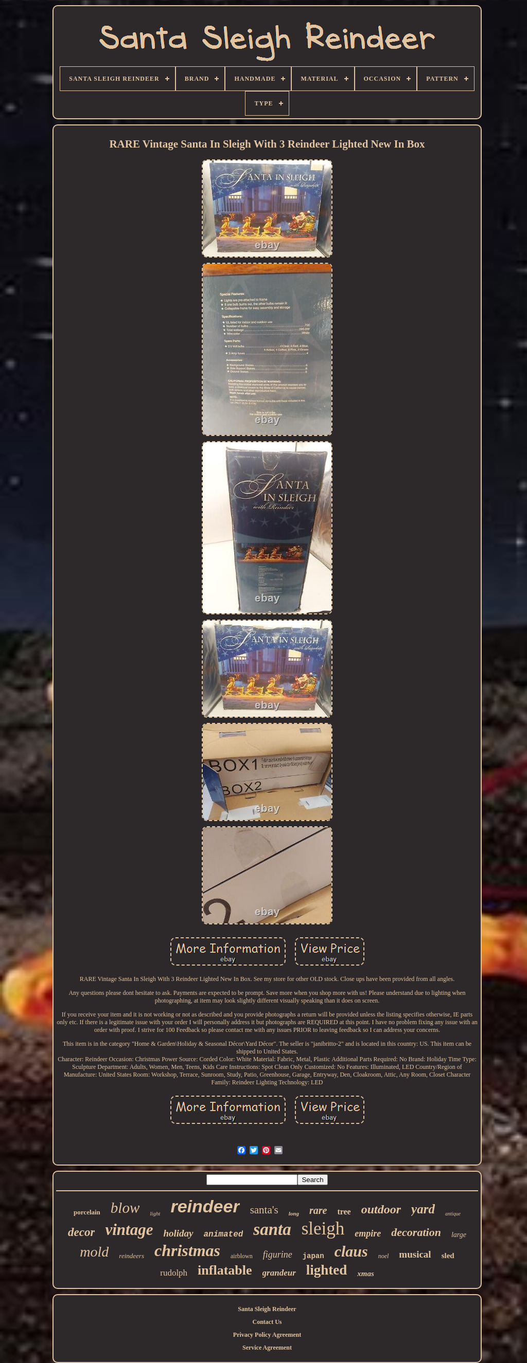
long (294, 1213)
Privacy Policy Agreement (267, 1334)
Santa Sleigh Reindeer (267, 1309)
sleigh (323, 1229)
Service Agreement (267, 1347)
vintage (129, 1230)
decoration (416, 1232)
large (458, 1235)
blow (125, 1208)
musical (415, 1254)
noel (383, 1256)
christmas (187, 1250)
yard (423, 1209)
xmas (365, 1273)
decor (81, 1232)
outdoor (381, 1209)
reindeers (131, 1256)
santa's (264, 1210)
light (155, 1213)
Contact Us (267, 1321)
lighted (326, 1270)
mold (94, 1252)
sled (448, 1255)
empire (368, 1233)
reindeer (204, 1206)
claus (351, 1251)
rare (318, 1210)
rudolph (173, 1273)
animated (223, 1234)
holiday (178, 1233)
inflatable (225, 1270)
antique (453, 1213)
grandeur (279, 1273)
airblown (242, 1256)
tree (343, 1211)
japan (313, 1256)
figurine (277, 1254)
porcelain (87, 1212)
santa (272, 1229)
